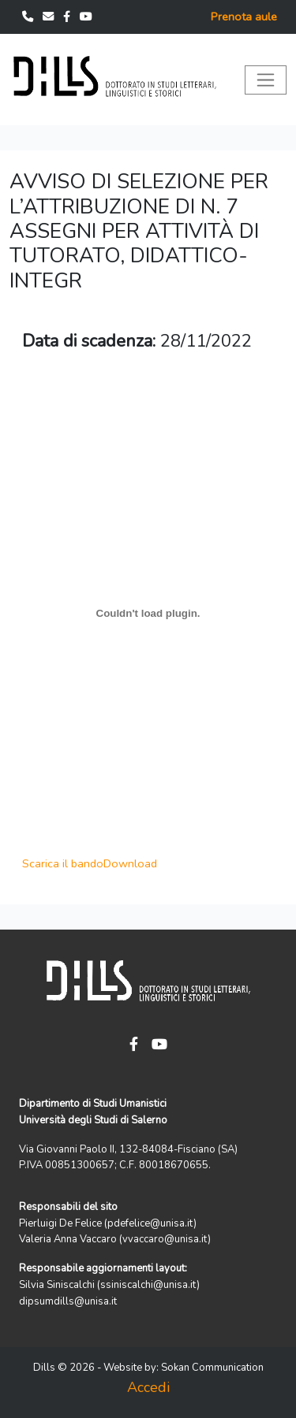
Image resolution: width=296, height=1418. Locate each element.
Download (130, 863)
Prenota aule (244, 16)
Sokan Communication (212, 1367)
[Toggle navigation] (266, 80)
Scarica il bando (62, 863)
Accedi (148, 1387)
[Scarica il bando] (148, 613)
